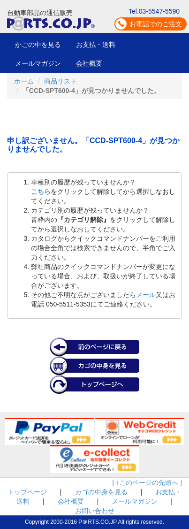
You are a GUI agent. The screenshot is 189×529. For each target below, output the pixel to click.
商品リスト (60, 81)
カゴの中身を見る (101, 492)
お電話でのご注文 (155, 24)
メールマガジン (38, 63)
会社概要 (89, 63)
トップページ (27, 492)
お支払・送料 (95, 44)
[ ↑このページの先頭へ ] (147, 482)
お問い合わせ (94, 510)
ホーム (24, 81)
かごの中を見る (38, 44)
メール (146, 295)
